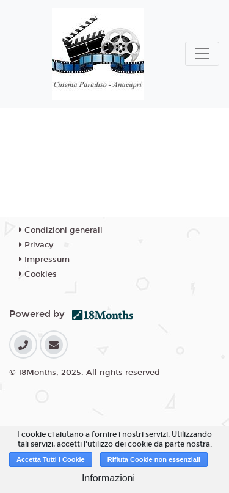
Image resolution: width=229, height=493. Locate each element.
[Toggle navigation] (202, 54)
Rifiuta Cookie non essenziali (153, 459)
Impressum (44, 260)
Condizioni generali (61, 230)
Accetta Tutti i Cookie (50, 459)
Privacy (36, 245)
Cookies (38, 274)
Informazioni (108, 478)
